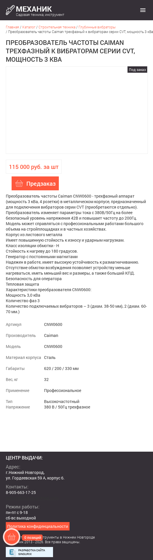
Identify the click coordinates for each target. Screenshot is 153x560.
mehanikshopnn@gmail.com (32, 498)
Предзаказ (41, 183)
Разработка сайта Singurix (31, 552)
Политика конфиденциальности (37, 526)
